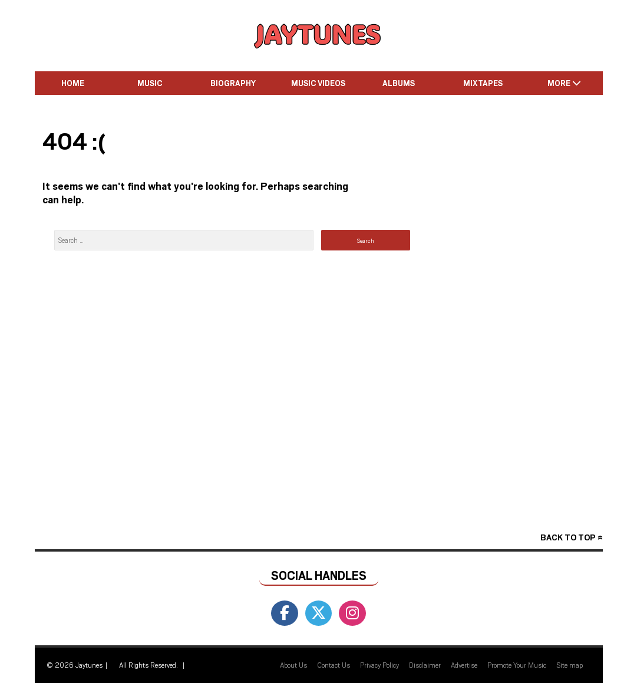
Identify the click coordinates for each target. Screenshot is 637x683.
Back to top (567, 537)
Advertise (464, 664)
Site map (569, 664)
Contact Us (333, 664)
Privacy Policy (379, 664)
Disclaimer (425, 664)
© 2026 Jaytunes (75, 664)
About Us (293, 664)
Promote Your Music (516, 664)
